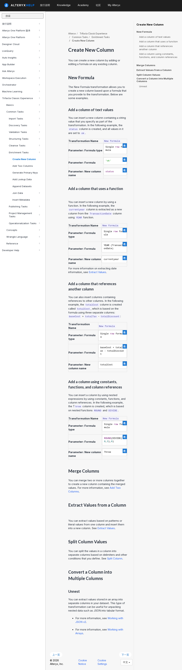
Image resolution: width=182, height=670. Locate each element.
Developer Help (21, 250)
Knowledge (64, 5)
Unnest (143, 86)
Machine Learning (21, 91)
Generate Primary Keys (25, 172)
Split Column (114, 558)
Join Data (26, 193)
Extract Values (97, 272)
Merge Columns (145, 65)
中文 (126, 662)
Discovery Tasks (24, 125)
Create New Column (24, 159)
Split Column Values (148, 74)
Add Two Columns (22, 165)
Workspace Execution (21, 78)
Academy (83, 5)
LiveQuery (21, 50)
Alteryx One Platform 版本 (21, 30)
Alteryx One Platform (21, 37)
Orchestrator (21, 84)
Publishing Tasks (24, 206)
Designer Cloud (21, 44)
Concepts (23, 230)
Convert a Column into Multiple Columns (154, 80)
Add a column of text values (154, 36)
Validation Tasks (24, 132)
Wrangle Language (23, 236)
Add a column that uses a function (158, 41)
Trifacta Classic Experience (21, 98)
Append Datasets (22, 186)
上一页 (56, 654)
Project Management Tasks (24, 215)
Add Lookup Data (22, 179)
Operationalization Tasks (24, 223)
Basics (23, 104)
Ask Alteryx (21, 71)
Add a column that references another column (156, 48)
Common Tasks (23, 111)
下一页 (125, 654)
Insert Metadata (21, 199)
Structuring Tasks (24, 138)
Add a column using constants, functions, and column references (158, 55)
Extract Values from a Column (154, 70)
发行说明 (21, 23)
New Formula (144, 31)
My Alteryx (114, 5)
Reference (23, 243)
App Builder (21, 64)
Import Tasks (24, 118)
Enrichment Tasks (24, 152)
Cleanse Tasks (24, 145)
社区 (98, 5)
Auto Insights (21, 57)
